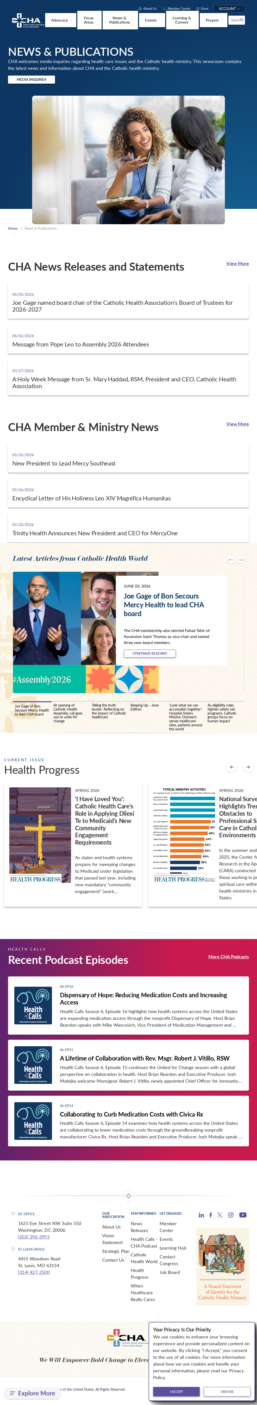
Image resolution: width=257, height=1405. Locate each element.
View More (237, 265)
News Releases (139, 1230)
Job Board (170, 1276)
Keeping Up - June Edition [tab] (145, 711)
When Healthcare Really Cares (143, 1296)
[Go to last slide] (231, 562)
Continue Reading (158, 656)
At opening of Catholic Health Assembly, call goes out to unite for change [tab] (68, 717)
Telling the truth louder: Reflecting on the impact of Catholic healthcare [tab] (109, 715)
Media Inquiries (39, 80)
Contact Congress (169, 1263)
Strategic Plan (116, 1255)
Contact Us (113, 1264)
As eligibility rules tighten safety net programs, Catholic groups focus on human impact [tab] (222, 717)
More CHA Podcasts (228, 960)
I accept (176, 1392)
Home (13, 230)
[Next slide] (240, 562)
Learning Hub (173, 1252)
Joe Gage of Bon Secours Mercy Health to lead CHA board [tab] (32, 714)
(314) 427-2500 (33, 1276)
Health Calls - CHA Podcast (144, 1246)
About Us (111, 1230)
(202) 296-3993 (33, 1241)
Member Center (168, 1230)
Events (166, 1243)
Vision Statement (112, 1242)
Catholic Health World (144, 1261)
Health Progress (139, 1277)
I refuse (227, 1392)
